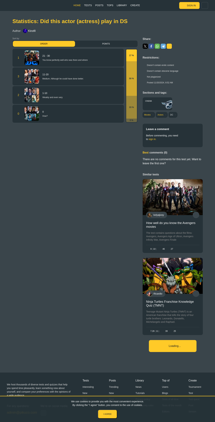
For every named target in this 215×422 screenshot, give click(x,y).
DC (171, 115)
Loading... (175, 345)
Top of (166, 380)
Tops (110, 5)
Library (122, 5)
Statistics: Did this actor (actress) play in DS (70, 21)
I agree (107, 414)
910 (153, 249)
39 (166, 331)
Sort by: (16, 38)
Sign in (191, 5)
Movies (147, 115)
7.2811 (154, 331)
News (139, 387)
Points (106, 44)
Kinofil (29, 31)
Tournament (194, 387)
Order (43, 44)
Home (77, 5)
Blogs (165, 393)
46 (163, 249)
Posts (99, 5)
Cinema (148, 101)
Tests (88, 5)
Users (165, 387)
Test (190, 393)
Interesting (88, 387)
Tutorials (140, 393)
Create (135, 5)
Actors (160, 115)
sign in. (152, 139)
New (85, 393)
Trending (113, 387)
